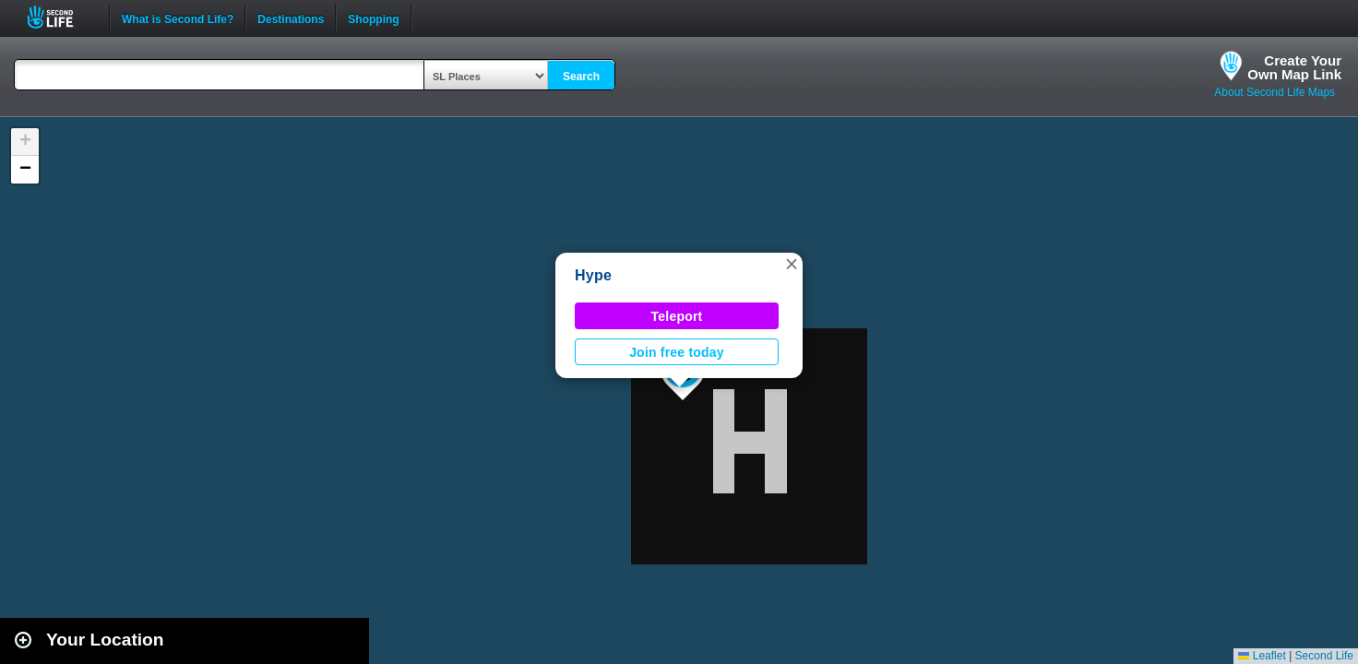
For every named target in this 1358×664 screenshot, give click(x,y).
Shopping (373, 17)
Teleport (677, 316)
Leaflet (1261, 655)
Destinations (290, 17)
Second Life (60, 17)
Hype (593, 275)
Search (581, 76)
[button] (791, 264)
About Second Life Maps (1274, 92)
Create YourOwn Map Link (1294, 67)
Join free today (676, 352)
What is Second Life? (177, 17)
